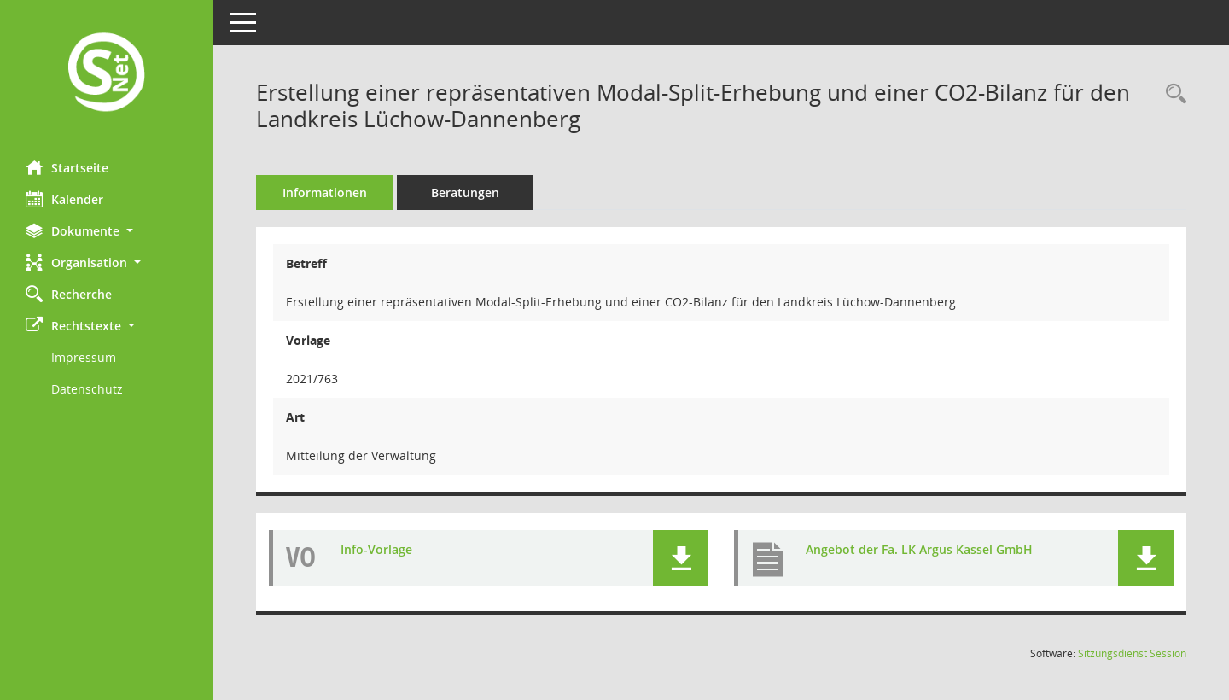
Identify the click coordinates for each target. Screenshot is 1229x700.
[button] (106, 231)
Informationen (324, 192)
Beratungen (465, 192)
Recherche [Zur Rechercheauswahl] (69, 293)
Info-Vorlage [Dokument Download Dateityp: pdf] (376, 549)
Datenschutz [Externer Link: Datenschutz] (87, 389)
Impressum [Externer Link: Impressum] (83, 357)
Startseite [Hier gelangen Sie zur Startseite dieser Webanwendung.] (67, 167)
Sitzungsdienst (1132, 653)
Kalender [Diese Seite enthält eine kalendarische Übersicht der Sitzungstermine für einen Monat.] (64, 198)
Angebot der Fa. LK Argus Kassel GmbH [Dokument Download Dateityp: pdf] (919, 549)
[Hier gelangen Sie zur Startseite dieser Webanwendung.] (106, 74)
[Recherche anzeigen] (1171, 94)
